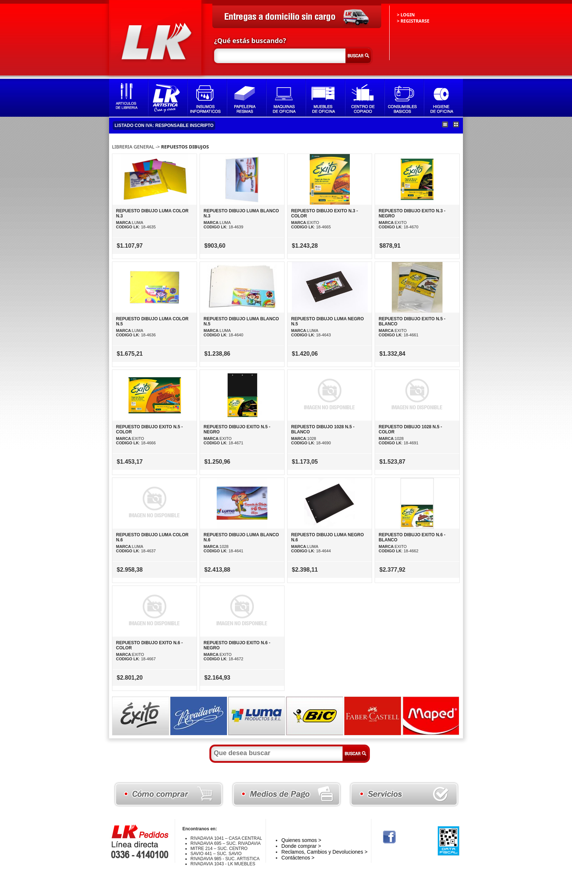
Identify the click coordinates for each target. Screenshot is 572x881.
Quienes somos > (301, 840)
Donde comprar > (301, 846)
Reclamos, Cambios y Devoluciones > (324, 852)
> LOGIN (406, 15)
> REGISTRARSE (413, 21)
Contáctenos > (297, 858)
